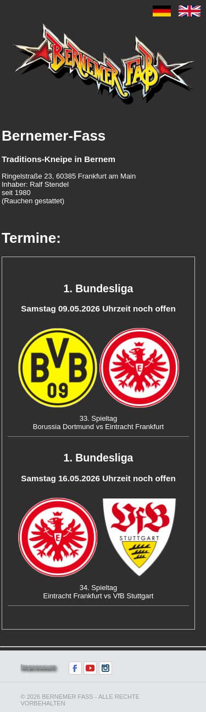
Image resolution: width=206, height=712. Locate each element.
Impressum (38, 667)
